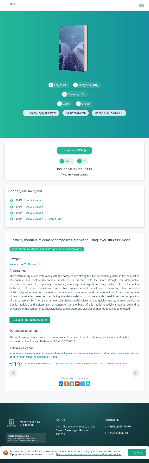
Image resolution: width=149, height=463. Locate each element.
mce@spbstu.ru (118, 432)
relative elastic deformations (101, 353)
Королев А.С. (18, 264)
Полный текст (54, 218)
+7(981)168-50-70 (119, 426)
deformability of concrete (67, 353)
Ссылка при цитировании (30, 319)
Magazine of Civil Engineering (30, 423)
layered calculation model (43, 356)
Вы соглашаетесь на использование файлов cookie (89, 454)
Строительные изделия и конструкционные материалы (46, 249)
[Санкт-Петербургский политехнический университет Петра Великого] (11, 426)
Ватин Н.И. (35, 264)
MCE (12, 4)
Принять (137, 452)
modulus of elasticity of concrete (30, 353)
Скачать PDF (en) (74, 150)
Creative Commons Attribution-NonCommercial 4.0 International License (91, 363)
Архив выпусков (76, 113)
